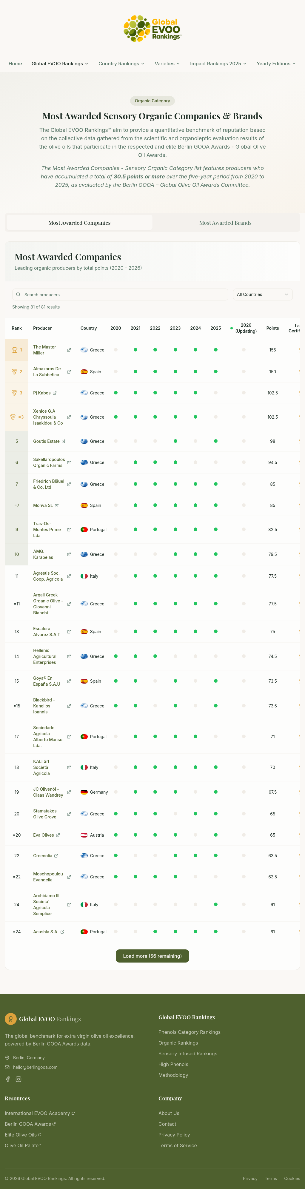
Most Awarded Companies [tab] (79, 222)
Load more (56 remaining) (152, 956)
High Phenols (173, 1065)
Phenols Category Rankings (189, 1032)
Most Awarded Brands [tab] (225, 222)
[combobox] (263, 295)
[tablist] (152, 222)
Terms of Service (177, 1146)
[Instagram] (18, 1079)
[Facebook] (8, 1079)
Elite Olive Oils (23, 1135)
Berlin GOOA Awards (30, 1124)
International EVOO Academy (40, 1113)
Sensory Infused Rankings (187, 1054)
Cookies (292, 1178)
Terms (271, 1178)
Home (15, 64)
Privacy (250, 1178)
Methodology (173, 1075)
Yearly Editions (276, 64)
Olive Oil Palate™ (23, 1146)
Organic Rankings (178, 1043)
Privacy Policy (174, 1135)
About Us (168, 1113)
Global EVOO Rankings (60, 64)
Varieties (168, 64)
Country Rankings (121, 64)
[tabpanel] (152, 606)
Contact (167, 1124)
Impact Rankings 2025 (218, 64)
